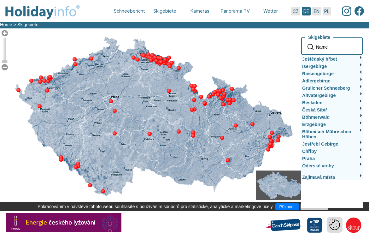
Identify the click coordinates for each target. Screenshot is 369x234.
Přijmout (287, 206)
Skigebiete (27, 24)
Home (6, 24)
